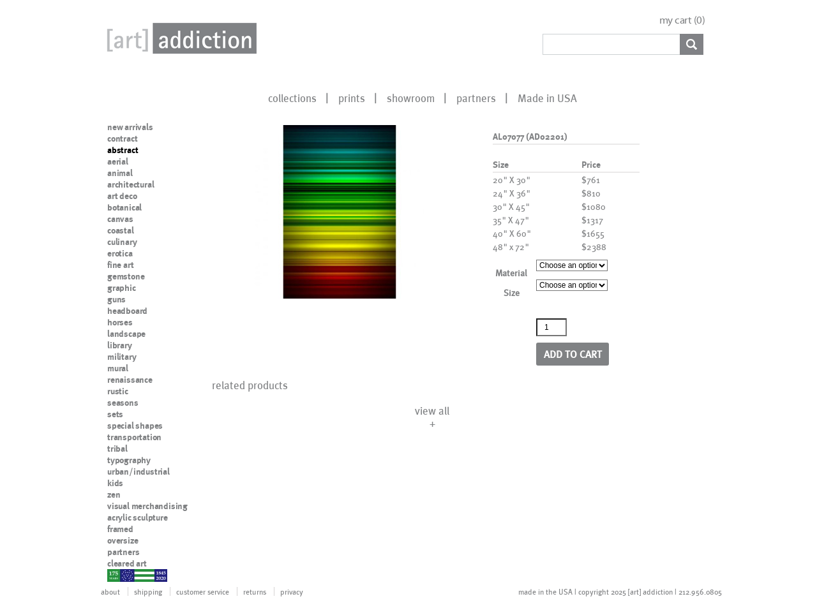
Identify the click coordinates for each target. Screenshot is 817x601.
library (119, 345)
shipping (148, 591)
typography (129, 460)
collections (292, 97)
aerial (117, 161)
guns (116, 299)
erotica (120, 253)
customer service (202, 591)
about (110, 591)
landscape (126, 334)
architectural (130, 184)
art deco (122, 196)
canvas (120, 219)
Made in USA (547, 97)
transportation (134, 437)
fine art (120, 265)
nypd (116, 575)
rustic (117, 391)
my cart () (682, 20)
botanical (124, 207)
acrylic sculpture (137, 517)
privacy (291, 591)
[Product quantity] (551, 327)
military (121, 357)
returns (254, 591)
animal (120, 173)
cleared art (127, 563)
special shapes (135, 425)
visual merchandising (147, 506)
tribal (117, 448)
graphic (121, 288)
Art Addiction (179, 38)
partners (476, 97)
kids (115, 483)
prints (351, 97)
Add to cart (573, 354)
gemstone (125, 276)
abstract (122, 150)
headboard (127, 311)
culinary (122, 242)
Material (511, 272)
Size (512, 292)
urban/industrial (138, 471)
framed (120, 529)
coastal (120, 230)
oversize (122, 540)
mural (117, 368)
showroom (411, 97)
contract (122, 138)
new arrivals (130, 127)
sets (115, 414)
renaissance (130, 380)
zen (113, 494)
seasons (123, 402)
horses (120, 322)
